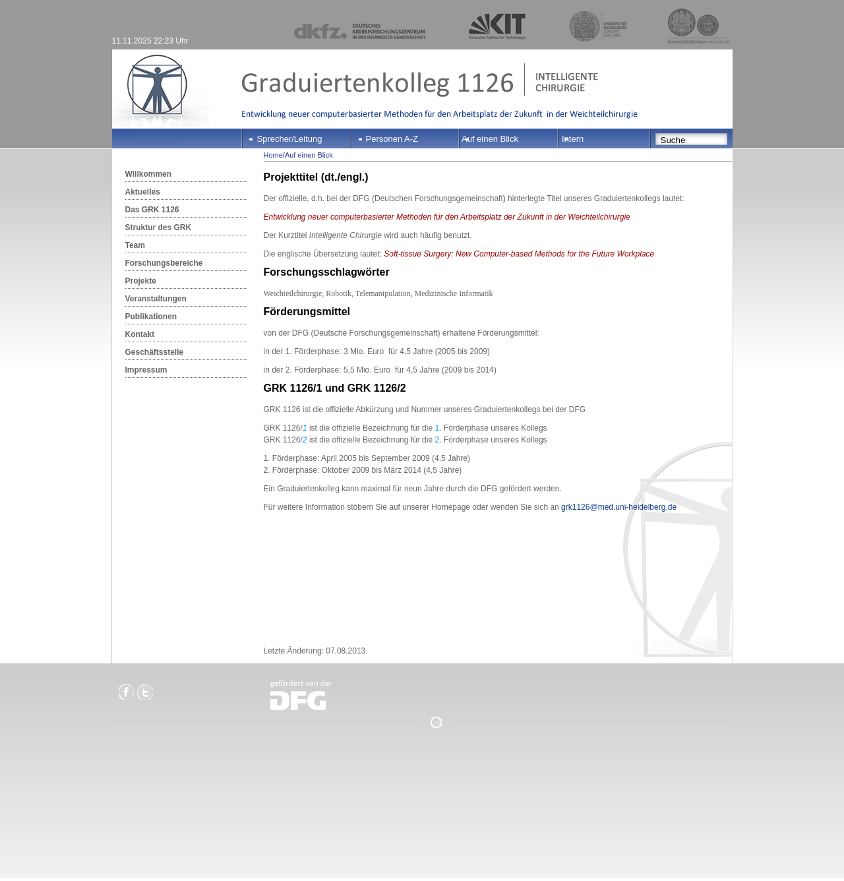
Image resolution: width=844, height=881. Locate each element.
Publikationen (151, 316)
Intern (573, 139)
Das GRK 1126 (152, 209)
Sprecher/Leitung (289, 139)
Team (135, 245)
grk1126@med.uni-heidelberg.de (619, 507)
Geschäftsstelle (154, 352)
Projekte (140, 281)
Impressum (146, 370)
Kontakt (140, 334)
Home (273, 155)
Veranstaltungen (156, 298)
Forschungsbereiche (164, 263)
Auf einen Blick (490, 139)
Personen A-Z (392, 139)
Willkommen (148, 174)
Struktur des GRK (158, 227)
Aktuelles (142, 192)
